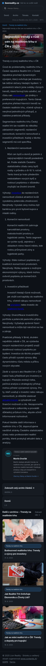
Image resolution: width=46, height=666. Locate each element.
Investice (16, 193)
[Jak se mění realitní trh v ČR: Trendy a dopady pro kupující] (23, 627)
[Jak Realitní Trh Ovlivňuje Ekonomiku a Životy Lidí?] (23, 584)
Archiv (15, 15)
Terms (12, 662)
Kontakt (35, 15)
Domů (6, 15)
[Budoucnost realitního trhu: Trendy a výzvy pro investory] (23, 540)
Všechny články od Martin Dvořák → (26, 476)
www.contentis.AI (29, 658)
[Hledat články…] (24, 8)
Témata (25, 15)
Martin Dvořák (20, 458)
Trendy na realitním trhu (18, 25)
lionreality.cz (12, 3)
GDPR (5, 662)
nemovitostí (19, 95)
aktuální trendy (10, 400)
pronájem (15, 305)
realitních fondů (15, 309)
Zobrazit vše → (38, 513)
